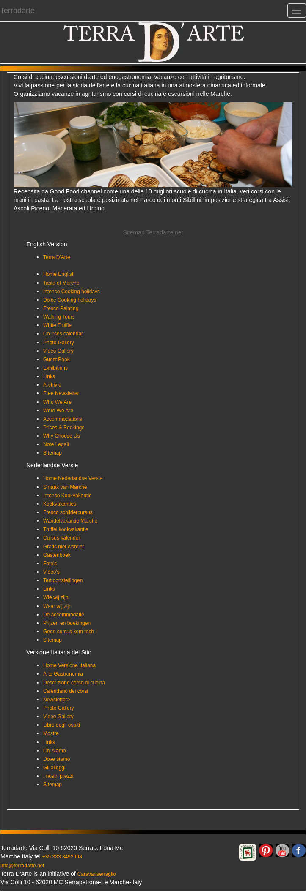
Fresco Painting (60, 308)
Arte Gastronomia (63, 674)
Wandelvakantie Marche (70, 521)
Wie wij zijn (55, 597)
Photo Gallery (58, 343)
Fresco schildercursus (68, 512)
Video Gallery (58, 351)
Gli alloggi (54, 768)
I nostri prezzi (58, 776)
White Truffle (57, 325)
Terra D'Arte (56, 257)
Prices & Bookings (63, 428)
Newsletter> (56, 700)
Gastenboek (57, 555)
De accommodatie (63, 615)
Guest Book (56, 359)
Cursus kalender (61, 538)
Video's (51, 572)
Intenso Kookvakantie (67, 496)
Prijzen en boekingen (67, 623)
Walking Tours (59, 317)
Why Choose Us (61, 436)
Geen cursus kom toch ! (70, 632)
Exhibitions (55, 368)
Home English (59, 274)
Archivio (52, 385)
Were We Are (58, 411)
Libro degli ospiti (61, 725)
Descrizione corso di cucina (74, 683)
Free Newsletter (61, 393)
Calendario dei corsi (65, 691)
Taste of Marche (61, 283)
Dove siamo (56, 759)
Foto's (50, 564)
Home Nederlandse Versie (72, 478)
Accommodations (62, 419)
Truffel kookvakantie (65, 529)
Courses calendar (63, 334)
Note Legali (56, 444)
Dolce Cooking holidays (69, 300)
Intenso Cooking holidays (71, 291)
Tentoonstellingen (63, 580)
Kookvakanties (59, 504)
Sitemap (52, 453)
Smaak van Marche (65, 487)
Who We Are (57, 402)
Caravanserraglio (96, 874)
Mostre (51, 733)
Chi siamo (54, 751)
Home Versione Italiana (69, 665)
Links (49, 376)
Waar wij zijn (57, 606)
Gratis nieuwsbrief (63, 547)
